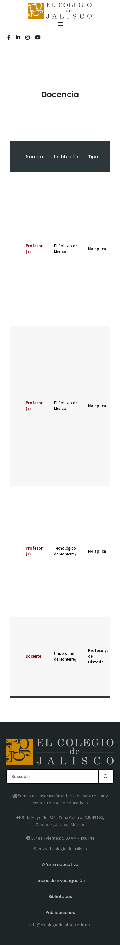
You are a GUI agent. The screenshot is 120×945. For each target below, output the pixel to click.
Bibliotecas (60, 897)
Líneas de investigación (60, 881)
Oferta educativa (60, 865)
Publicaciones (60, 913)
